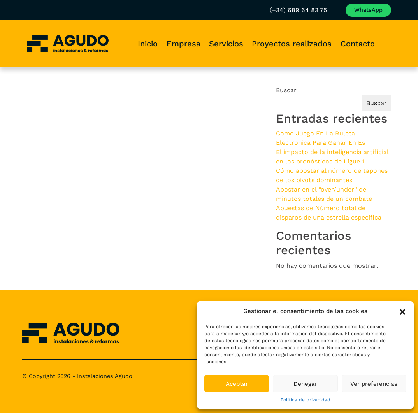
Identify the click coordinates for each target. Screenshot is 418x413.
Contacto (358, 43)
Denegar (305, 383)
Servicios (226, 43)
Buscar (286, 90)
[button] (402, 311)
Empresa (183, 43)
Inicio (148, 43)
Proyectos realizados (292, 43)
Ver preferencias (373, 383)
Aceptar (237, 383)
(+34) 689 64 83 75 (272, 10)
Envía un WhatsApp (355, 10)
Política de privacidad (305, 399)
